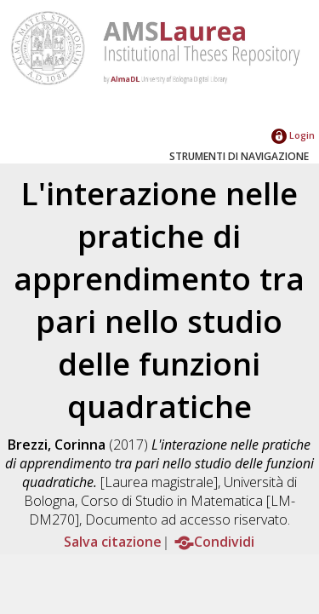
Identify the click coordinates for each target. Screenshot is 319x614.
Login (293, 135)
